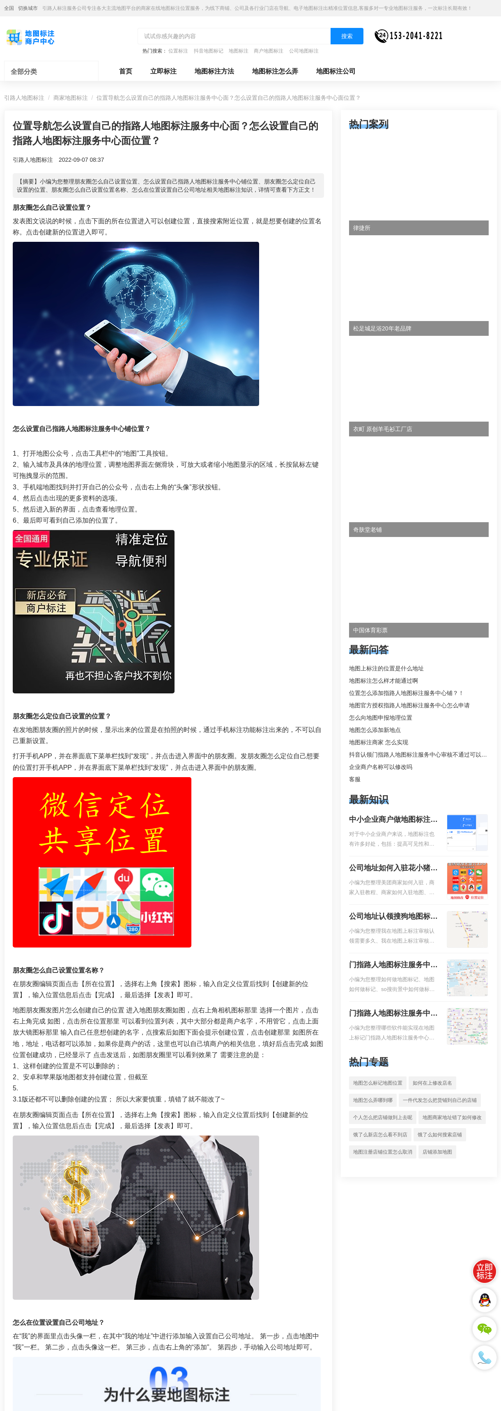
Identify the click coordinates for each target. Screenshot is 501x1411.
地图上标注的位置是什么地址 (386, 668)
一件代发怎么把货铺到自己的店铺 (440, 1100)
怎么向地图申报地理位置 (380, 717)
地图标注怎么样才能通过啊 (383, 680)
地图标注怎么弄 (275, 71)
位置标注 (178, 51)
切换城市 (28, 8)
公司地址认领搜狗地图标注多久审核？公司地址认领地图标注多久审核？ (393, 917)
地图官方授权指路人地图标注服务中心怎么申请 (409, 705)
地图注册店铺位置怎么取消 (382, 1152)
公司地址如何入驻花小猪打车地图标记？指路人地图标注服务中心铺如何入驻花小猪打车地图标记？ (393, 869)
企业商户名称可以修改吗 (380, 767)
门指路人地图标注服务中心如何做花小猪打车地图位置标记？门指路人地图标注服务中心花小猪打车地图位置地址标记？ (393, 965)
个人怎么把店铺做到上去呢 (382, 1117)
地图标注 (238, 51)
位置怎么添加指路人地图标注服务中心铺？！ (406, 693)
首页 (125, 71)
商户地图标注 (268, 51)
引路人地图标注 (24, 97)
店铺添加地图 (437, 1152)
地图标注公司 (336, 71)
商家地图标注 (70, 97)
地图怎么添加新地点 (375, 730)
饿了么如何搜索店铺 (440, 1135)
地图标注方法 (214, 71)
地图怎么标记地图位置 (377, 1083)
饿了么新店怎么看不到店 (380, 1135)
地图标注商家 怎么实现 (378, 742)
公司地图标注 (304, 51)
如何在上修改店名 (432, 1083)
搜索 (347, 36)
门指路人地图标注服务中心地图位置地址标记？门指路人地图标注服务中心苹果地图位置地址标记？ (393, 1014)
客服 (355, 779)
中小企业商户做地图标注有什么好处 (393, 820)
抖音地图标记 (208, 51)
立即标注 (163, 71)
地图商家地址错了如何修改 (452, 1117)
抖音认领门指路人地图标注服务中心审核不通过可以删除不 (424, 754)
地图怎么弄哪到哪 (373, 1100)
